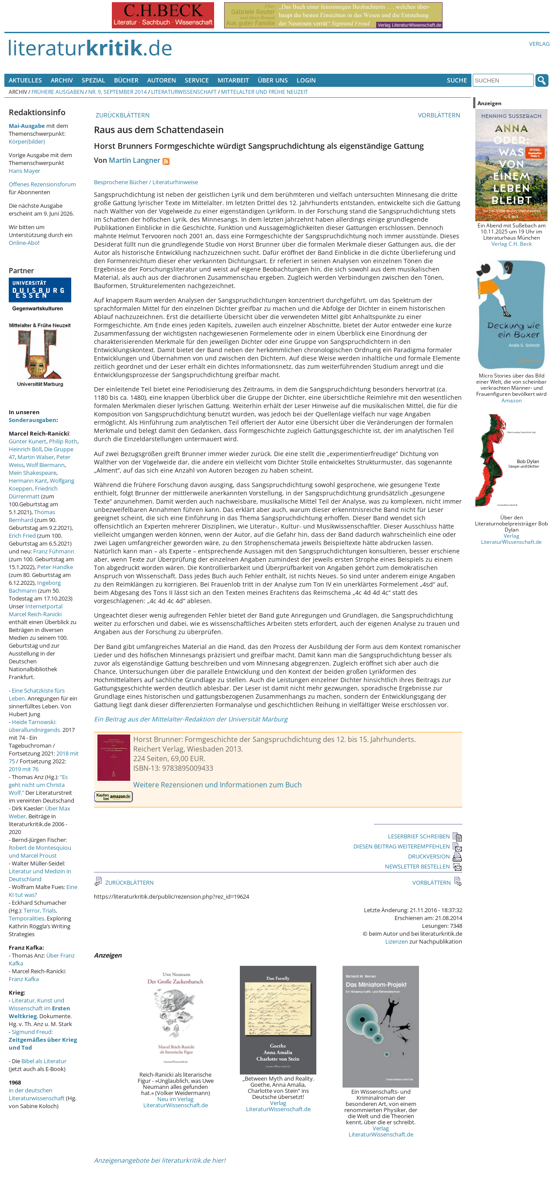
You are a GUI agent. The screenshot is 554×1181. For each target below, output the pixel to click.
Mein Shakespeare (32, 473)
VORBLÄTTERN (440, 115)
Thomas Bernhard (32, 516)
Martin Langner (134, 160)
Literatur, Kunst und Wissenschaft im (39, 1008)
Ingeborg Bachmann (35, 586)
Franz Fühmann (53, 551)
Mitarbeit (233, 80)
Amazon (512, 400)
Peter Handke (55, 567)
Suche (457, 80)
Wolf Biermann (45, 465)
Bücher (126, 80)
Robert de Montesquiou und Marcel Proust (40, 851)
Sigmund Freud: (43, 1039)
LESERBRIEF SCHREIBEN (425, 836)
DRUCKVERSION (435, 856)
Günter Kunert (27, 441)
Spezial (93, 80)
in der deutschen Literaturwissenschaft (37, 1094)
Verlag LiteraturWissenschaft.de (278, 1106)
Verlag (539, 44)
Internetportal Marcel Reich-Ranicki (35, 610)
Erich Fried (22, 535)
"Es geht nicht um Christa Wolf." (38, 784)
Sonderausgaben (32, 420)
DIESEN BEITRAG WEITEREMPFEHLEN (407, 846)
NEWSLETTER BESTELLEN (423, 866)
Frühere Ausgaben (57, 91)
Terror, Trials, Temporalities (33, 914)
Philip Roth (63, 441)
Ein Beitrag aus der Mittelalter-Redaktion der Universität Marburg (190, 719)
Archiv (62, 80)
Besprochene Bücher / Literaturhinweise (146, 182)
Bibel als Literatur (43, 1061)
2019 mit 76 (23, 769)
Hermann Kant (28, 480)
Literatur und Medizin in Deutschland (40, 875)
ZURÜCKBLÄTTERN (122, 115)
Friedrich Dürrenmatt (33, 492)
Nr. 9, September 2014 (117, 91)
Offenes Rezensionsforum (42, 184)
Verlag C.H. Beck (512, 243)
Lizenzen (396, 941)
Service (197, 80)
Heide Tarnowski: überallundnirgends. (35, 726)
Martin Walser (35, 457)
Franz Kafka (24, 979)
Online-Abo (23, 243)
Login (306, 80)
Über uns (273, 80)
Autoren (161, 80)
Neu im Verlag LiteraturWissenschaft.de (175, 1102)
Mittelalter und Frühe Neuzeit (264, 91)
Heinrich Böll (25, 449)
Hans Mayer (24, 171)
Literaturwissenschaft (184, 91)
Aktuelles (25, 80)
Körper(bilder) (27, 141)
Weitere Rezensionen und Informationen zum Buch (217, 785)
